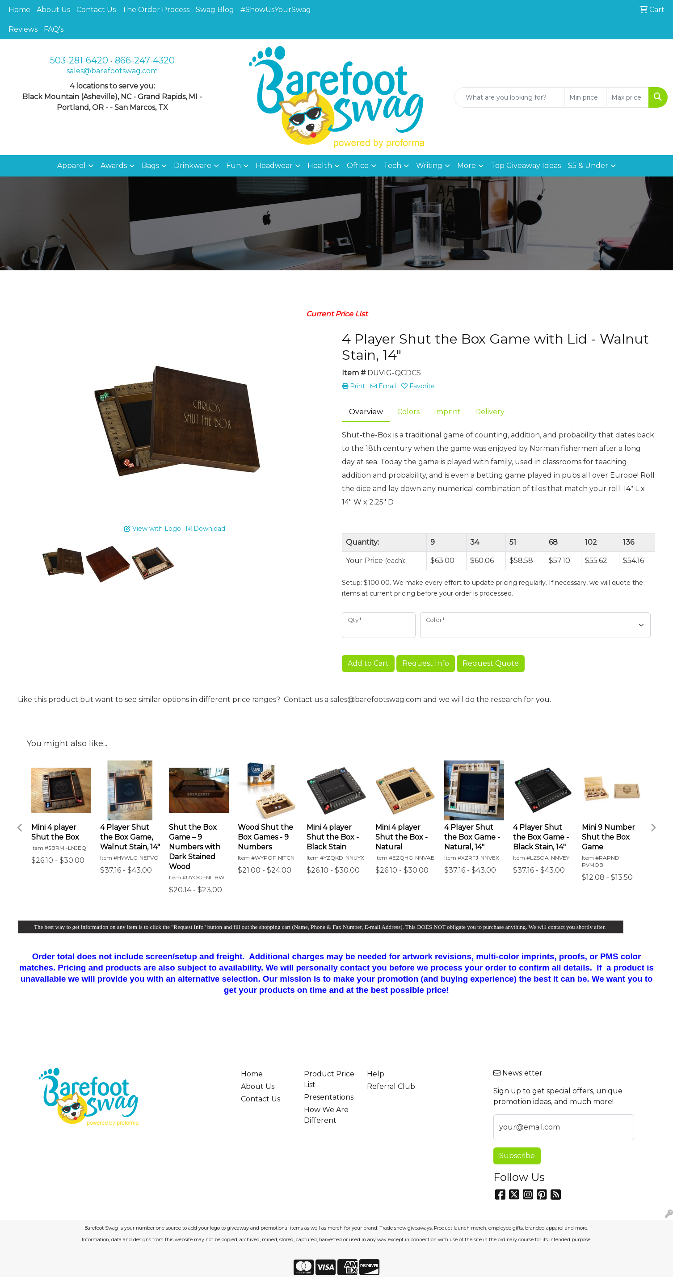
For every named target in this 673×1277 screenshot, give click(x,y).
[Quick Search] (509, 97)
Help (375, 1074)
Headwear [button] (274, 165)
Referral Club (391, 1086)
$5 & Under (588, 165)
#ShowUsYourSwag (275, 9)
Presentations (328, 1097)
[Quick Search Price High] (627, 97)
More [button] (466, 165)
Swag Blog (215, 9)
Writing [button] (429, 165)
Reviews (23, 29)
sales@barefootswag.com (112, 71)
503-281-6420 (79, 60)
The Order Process (155, 9)
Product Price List (329, 1079)
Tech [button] (392, 165)
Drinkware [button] (192, 165)
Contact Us (96, 9)
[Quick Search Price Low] (585, 97)
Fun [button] (233, 165)
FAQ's (53, 29)
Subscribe (517, 1155)
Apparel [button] (71, 165)
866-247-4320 (145, 60)
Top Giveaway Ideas (526, 165)
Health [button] (319, 165)
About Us (53, 9)
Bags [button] (150, 165)
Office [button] (358, 165)
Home (19, 9)
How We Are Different (326, 1115)
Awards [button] (114, 165)
